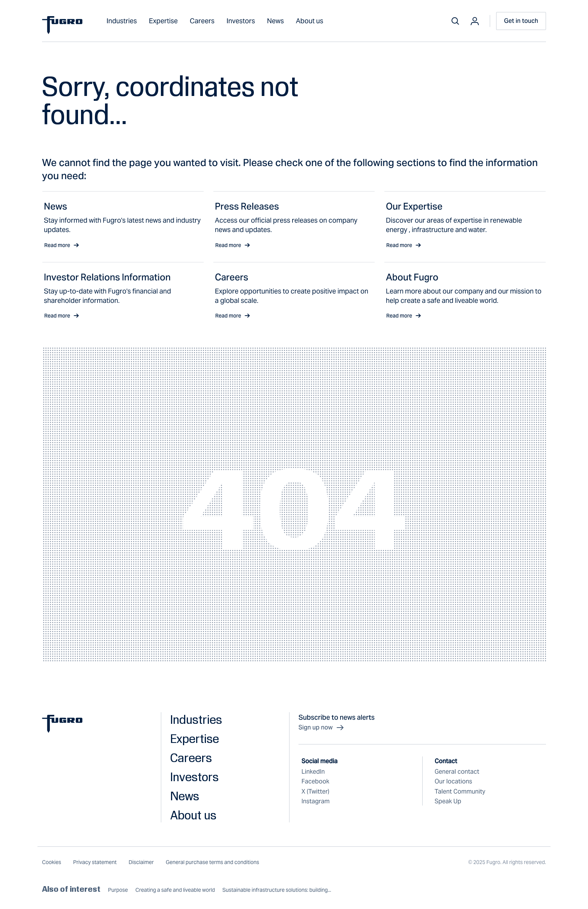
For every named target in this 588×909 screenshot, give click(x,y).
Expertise (163, 20)
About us (309, 20)
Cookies (51, 862)
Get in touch (521, 21)
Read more (61, 245)
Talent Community (460, 791)
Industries (121, 20)
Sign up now (321, 727)
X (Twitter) (315, 791)
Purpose (118, 890)
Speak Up (448, 801)
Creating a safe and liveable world (175, 890)
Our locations (453, 781)
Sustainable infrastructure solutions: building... (276, 890)
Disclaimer (141, 862)
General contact (457, 772)
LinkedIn (313, 772)
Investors (240, 20)
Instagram (316, 801)
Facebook (315, 781)
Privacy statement (95, 862)
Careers (202, 20)
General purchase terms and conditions (212, 862)
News (275, 20)
